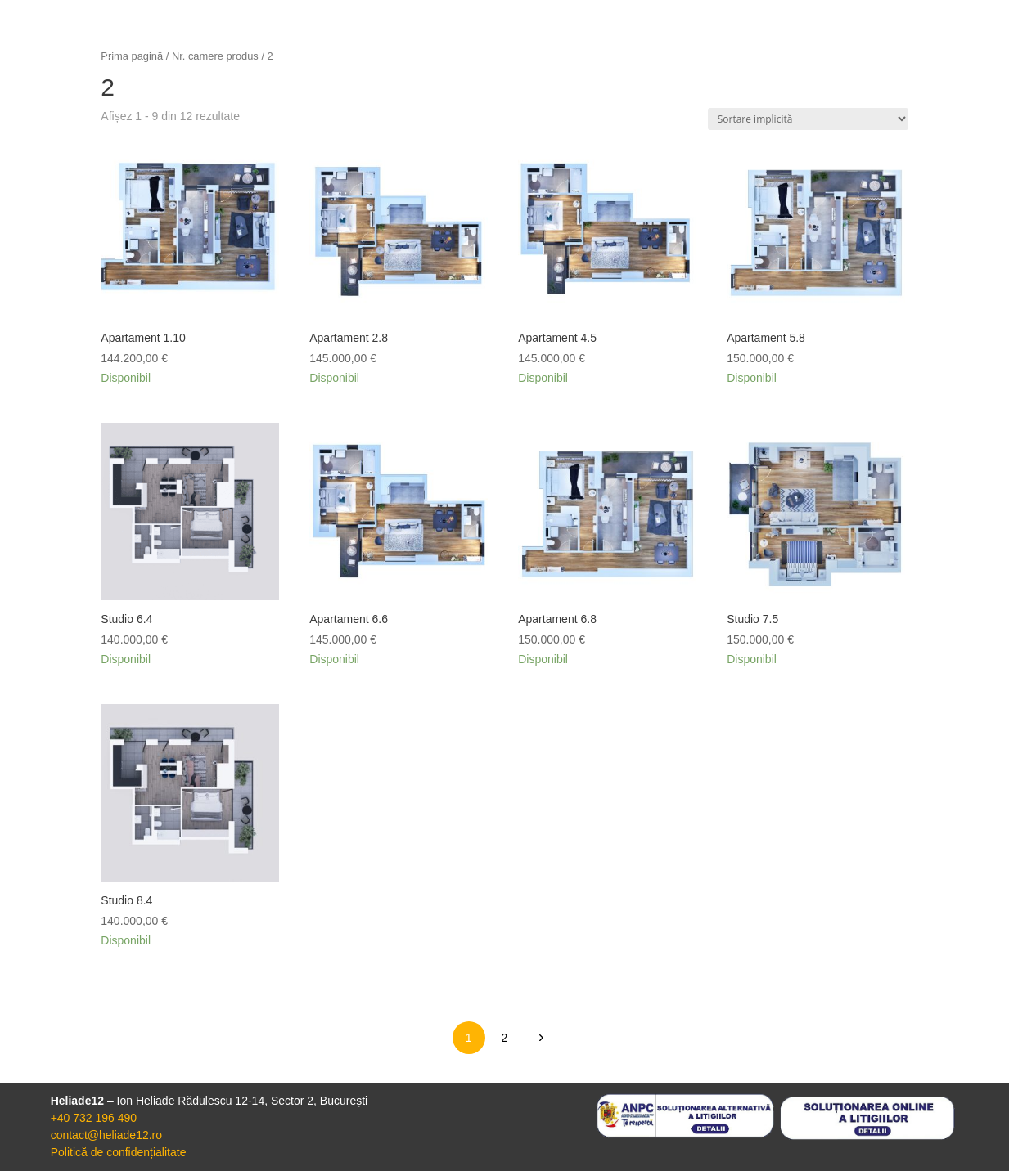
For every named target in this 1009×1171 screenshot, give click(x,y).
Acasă (638, 71)
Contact (923, 71)
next (540, 1037)
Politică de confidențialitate (119, 1152)
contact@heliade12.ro (106, 1135)
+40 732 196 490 (94, 1117)
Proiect (717, 71)
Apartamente (819, 71)
